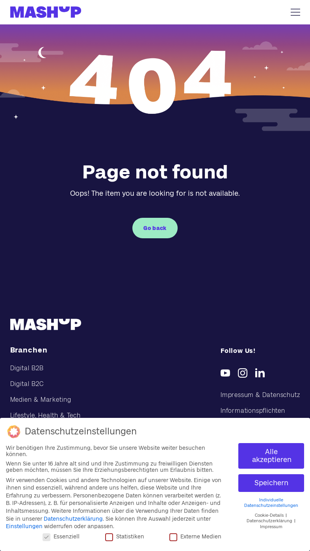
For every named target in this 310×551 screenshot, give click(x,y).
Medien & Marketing (40, 399)
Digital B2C (27, 383)
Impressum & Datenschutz (260, 394)
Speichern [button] (271, 483)
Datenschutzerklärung (73, 519)
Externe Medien (195, 536)
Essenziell (61, 536)
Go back (155, 228)
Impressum (271, 527)
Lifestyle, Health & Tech (45, 415)
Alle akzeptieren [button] (271, 456)
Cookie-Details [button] (270, 515)
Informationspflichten (253, 410)
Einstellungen (24, 526)
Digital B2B (27, 368)
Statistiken (124, 536)
